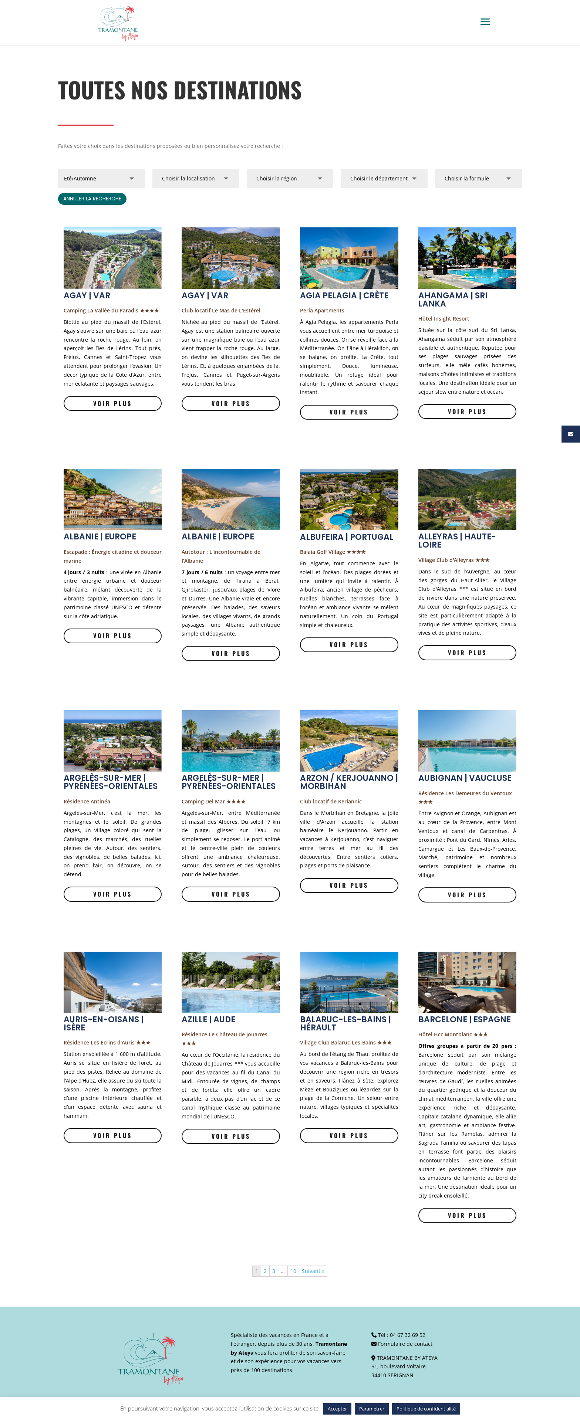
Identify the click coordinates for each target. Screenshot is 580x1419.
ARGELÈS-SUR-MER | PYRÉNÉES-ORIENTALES (111, 782)
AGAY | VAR (87, 295)
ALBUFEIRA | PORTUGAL (347, 537)
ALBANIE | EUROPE (100, 536)
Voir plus (112, 403)
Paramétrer (371, 1408)
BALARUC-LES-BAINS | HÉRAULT (345, 1023)
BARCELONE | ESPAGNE (464, 1019)
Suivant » (313, 1270)
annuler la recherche (92, 198)
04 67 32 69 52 (407, 1334)
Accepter (337, 1408)
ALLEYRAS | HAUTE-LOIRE (457, 541)
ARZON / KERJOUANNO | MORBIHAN (349, 782)
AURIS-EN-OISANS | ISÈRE (104, 1023)
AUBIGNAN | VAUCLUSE (465, 778)
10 (293, 1270)
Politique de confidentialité (426, 1408)
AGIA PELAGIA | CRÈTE (344, 295)
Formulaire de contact (405, 1343)
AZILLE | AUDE (208, 1019)
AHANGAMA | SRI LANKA (453, 299)
